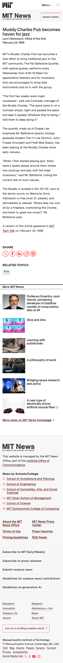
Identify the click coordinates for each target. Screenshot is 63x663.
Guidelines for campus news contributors (31, 578)
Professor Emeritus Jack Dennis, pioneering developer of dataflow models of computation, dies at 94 (43, 303)
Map (12, 648)
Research (37, 603)
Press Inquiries (42, 531)
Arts (6, 271)
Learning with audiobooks (36, 341)
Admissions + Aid (42, 608)
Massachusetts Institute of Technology (26, 639)
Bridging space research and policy (43, 381)
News (35, 613)
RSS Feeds (39, 537)
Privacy (7, 652)
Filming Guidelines (15, 537)
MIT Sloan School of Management (29, 498)
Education (8, 603)
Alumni (7, 617)
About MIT (38, 617)
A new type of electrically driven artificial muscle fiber (41, 404)
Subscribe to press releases (22, 561)
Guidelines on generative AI (22, 587)
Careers (40, 648)
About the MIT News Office (12, 523)
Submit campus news (17, 569)
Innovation (9, 608)
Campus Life (10, 613)
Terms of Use (12, 531)
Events (20, 648)
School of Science (18, 503)
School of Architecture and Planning (30, 478)
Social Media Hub (13, 656)
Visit (5, 648)
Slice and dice (36, 320)
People (30, 648)
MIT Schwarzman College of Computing (33, 508)
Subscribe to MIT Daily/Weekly (24, 552)
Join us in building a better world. (26, 628)
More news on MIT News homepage (27, 420)
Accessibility (20, 652)
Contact (51, 648)
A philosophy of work (41, 360)
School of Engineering (21, 484)
